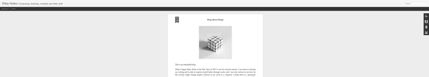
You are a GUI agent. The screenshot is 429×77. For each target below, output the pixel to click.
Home (14, 9)
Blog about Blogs (215, 19)
